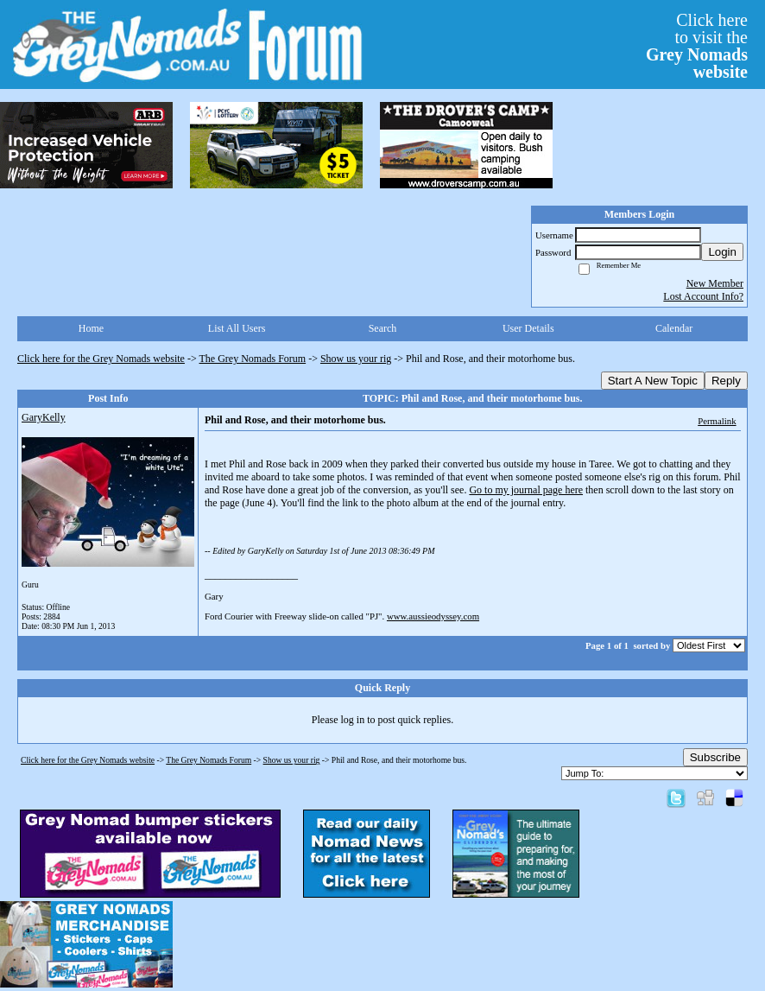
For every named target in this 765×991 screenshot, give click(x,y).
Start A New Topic (653, 380)
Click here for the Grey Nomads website (101, 359)
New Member (714, 283)
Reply (726, 380)
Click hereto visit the (697, 45)
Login (722, 251)
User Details (528, 328)
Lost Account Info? (703, 296)
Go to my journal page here (526, 490)
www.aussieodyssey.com (433, 616)
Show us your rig (355, 359)
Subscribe (715, 757)
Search (383, 328)
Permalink (717, 421)
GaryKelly (44, 417)
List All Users (237, 328)
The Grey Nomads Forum (253, 359)
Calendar (673, 328)
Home (91, 328)
